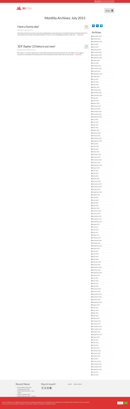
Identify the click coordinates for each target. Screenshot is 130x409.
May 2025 (95, 47)
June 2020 (96, 146)
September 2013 (97, 334)
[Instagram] (48, 388)
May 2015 (95, 283)
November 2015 (97, 267)
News (32, 30)
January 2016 (96, 264)
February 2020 (97, 154)
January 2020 (96, 157)
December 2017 (97, 216)
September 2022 (97, 95)
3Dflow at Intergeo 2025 (23, 394)
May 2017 (95, 232)
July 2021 (95, 119)
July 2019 (95, 170)
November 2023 (97, 68)
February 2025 (97, 49)
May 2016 (95, 256)
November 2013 (97, 329)
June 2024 (96, 63)
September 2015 (97, 272)
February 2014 (97, 321)
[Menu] (109, 10)
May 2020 (95, 149)
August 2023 (96, 76)
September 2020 (97, 141)
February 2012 (97, 361)
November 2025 (97, 36)
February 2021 (97, 133)
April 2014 (95, 315)
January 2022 (96, 108)
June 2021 (96, 122)
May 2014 (95, 313)
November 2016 (97, 240)
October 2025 (96, 39)
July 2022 (95, 98)
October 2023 (96, 71)
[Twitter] (45, 388)
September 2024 (97, 57)
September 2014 (97, 302)
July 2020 (95, 143)
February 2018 (97, 211)
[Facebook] (42, 388)
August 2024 (96, 60)
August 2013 (96, 337)
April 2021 (95, 127)
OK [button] (126, 403)
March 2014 (96, 318)
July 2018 (95, 197)
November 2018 (97, 186)
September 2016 (97, 246)
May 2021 (95, 125)
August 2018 (96, 194)
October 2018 (96, 189)
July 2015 (95, 278)
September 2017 (97, 221)
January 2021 (96, 135)
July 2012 (95, 358)
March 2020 (96, 151)
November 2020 (97, 138)
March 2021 (96, 130)
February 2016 (97, 262)
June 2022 (96, 100)
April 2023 (95, 84)
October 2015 (96, 270)
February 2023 (97, 90)
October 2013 (96, 332)
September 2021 (97, 117)
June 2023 (96, 82)
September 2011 (97, 369)
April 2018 (95, 205)
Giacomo (22, 30)
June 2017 (96, 229)
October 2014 (96, 299)
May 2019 (95, 173)
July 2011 (95, 372)
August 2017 (96, 224)
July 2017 (95, 227)
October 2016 (96, 243)
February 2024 (97, 65)
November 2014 (97, 297)
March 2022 (96, 103)
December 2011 (97, 364)
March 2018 (96, 208)
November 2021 (97, 114)
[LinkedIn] (50, 388)
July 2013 (95, 340)
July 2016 (95, 251)
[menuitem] (70, 384)
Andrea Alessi (23, 50)
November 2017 (97, 219)
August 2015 (96, 275)
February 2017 (97, 237)
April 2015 (95, 286)
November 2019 (97, 160)
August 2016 (96, 248)
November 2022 (97, 92)
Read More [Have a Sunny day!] (80, 35)
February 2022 (97, 106)
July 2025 (95, 44)
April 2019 (95, 176)
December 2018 (97, 184)
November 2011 (97, 366)
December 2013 (97, 326)
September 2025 (97, 41)
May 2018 (95, 203)
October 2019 (96, 162)
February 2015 (97, 289)
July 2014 (95, 307)
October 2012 (96, 356)
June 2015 (96, 280)
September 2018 (97, 192)
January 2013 (96, 353)
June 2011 (96, 375)
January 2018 (96, 213)
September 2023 (97, 74)
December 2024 (97, 52)
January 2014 (96, 323)
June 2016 (96, 254)
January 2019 (96, 181)
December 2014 (97, 294)
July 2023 (95, 79)
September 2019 (97, 165)
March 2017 (96, 235)
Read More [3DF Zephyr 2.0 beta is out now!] (78, 54)
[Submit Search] (95, 1)
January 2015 (96, 291)
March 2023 (96, 87)
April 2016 (95, 259)
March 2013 (96, 348)
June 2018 (96, 200)
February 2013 (97, 350)
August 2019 (96, 168)
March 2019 (96, 178)
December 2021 (97, 111)
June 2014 (96, 310)
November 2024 (97, 55)
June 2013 (96, 342)
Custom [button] (120, 403)
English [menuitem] (70, 384)
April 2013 (95, 345)
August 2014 (96, 305)
